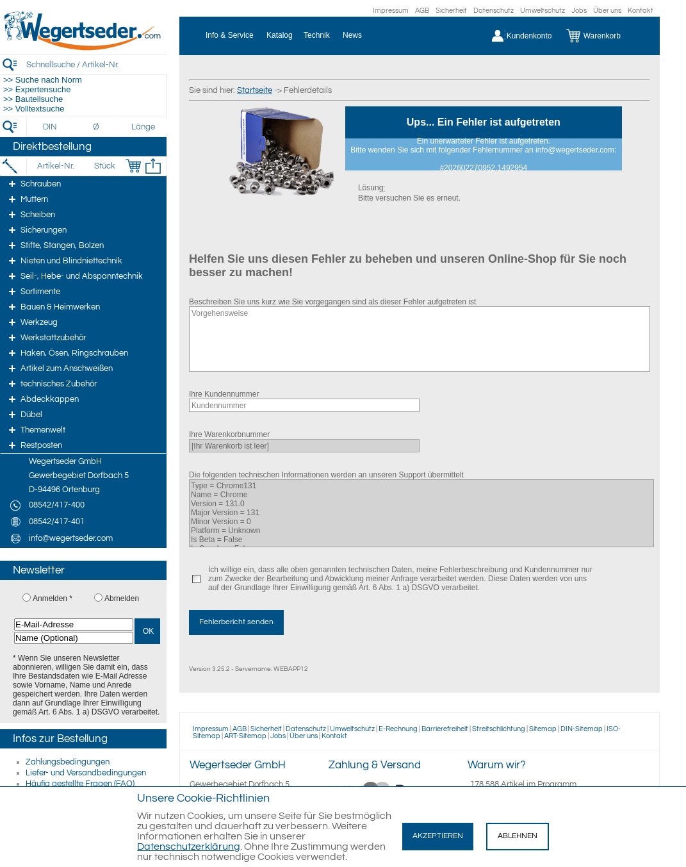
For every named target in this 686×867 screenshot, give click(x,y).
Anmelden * (52, 598)
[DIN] (50, 127)
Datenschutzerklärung (188, 846)
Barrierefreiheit (444, 728)
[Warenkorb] (603, 36)
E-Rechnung (398, 728)
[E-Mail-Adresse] (73, 624)
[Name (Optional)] (73, 638)
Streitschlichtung (498, 728)
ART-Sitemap (245, 735)
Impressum (391, 10)
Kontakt (640, 10)
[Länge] (143, 127)
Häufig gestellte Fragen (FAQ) (80, 783)
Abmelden (121, 598)
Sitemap (543, 728)
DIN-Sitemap (581, 728)
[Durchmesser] (97, 127)
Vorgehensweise (419, 339)
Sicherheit (451, 10)
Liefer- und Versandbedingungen (86, 772)
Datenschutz (493, 10)
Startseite (254, 90)
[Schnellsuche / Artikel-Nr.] (96, 64)
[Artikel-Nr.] (55, 166)
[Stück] (104, 166)
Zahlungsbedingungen (68, 761)
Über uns (607, 10)
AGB (422, 10)
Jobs (579, 10)
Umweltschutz (542, 10)
